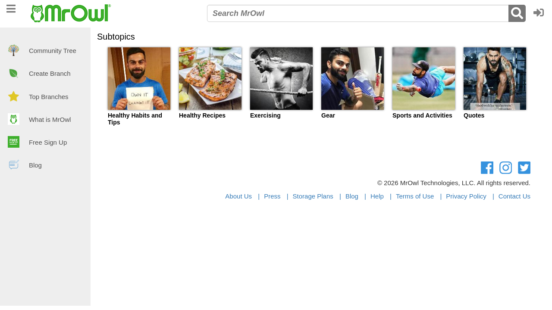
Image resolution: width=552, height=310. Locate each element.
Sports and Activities (422, 115)
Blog (351, 196)
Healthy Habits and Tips (135, 119)
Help (377, 196)
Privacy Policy (466, 196)
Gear (328, 115)
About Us (238, 196)
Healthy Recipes (202, 115)
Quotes (474, 115)
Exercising (265, 115)
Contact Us (514, 196)
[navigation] (11, 7)
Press (272, 196)
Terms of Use (415, 196)
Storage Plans (313, 196)
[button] (540, 13)
